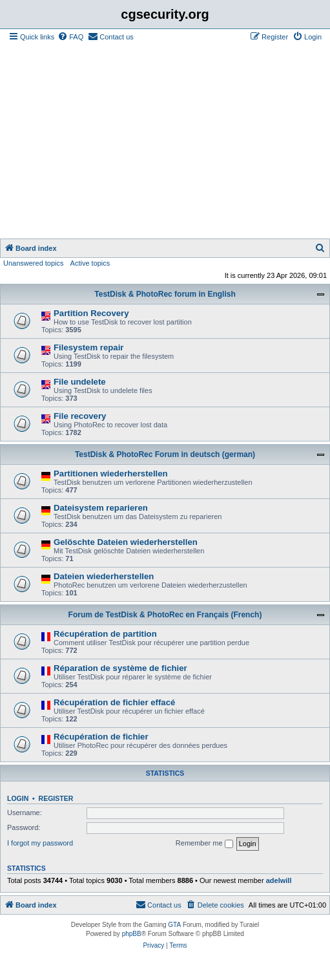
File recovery (80, 416)
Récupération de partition (105, 634)
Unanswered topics (33, 263)
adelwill (279, 880)
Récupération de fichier (101, 736)
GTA (174, 924)
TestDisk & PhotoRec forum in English (164, 294)
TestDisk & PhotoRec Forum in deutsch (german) (165, 454)
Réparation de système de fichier (120, 668)
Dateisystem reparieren (101, 508)
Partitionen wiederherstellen (111, 473)
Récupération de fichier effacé (114, 702)
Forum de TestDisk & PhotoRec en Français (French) (165, 614)
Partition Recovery (91, 313)
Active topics (90, 263)
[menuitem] (70, 37)
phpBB (131, 933)
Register (56, 798)
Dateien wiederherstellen (104, 576)
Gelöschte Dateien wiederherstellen (126, 542)
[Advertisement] (165, 141)
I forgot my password (40, 843)
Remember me (204, 843)
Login (17, 798)
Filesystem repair (89, 347)
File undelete (80, 382)
